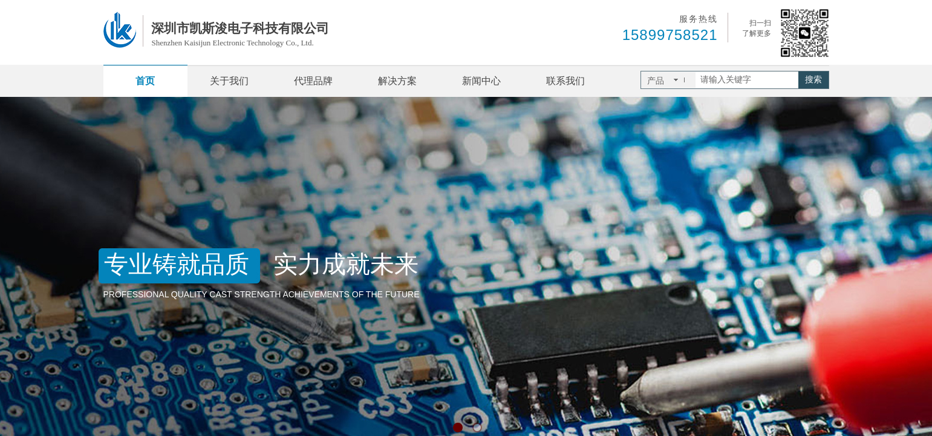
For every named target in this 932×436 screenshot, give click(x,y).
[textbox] (747, 80)
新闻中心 (481, 81)
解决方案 (397, 81)
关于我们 (229, 81)
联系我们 (565, 81)
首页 (145, 81)
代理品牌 (313, 81)
